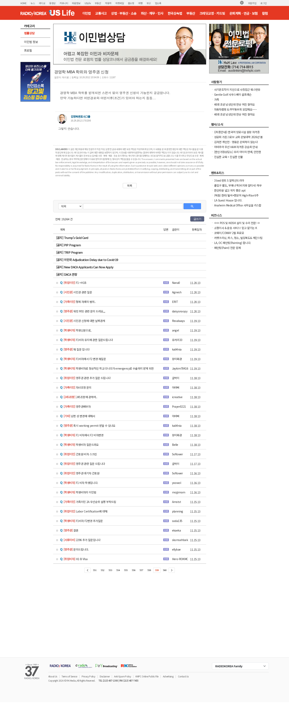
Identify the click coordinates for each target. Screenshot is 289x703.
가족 (216, 99)
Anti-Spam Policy (122, 676)
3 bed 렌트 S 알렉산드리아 (229, 180)
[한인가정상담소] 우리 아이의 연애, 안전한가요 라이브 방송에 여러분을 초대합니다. (237, 154)
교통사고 (101, 13)
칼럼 (265, 13)
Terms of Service (69, 676)
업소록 (158, 3)
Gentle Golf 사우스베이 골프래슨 (233, 94)
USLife (88, 3)
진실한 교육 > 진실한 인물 (228, 157)
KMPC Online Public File (146, 676)
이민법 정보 (31, 42)
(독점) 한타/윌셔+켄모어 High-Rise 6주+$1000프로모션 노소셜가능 (236, 197)
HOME (23, 3)
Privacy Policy (88, 676)
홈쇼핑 (131, 3)
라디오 (42, 3)
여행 (140, 3)
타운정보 (76, 3)
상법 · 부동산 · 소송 (123, 13)
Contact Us (183, 676)
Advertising (168, 676)
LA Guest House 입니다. (228, 200)
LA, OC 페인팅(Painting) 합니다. (232, 243)
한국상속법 (175, 13)
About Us (52, 676)
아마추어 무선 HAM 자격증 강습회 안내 (236, 147)
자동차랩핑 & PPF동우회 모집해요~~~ (235, 109)
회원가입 (252, 3)
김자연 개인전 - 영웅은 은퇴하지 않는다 (236, 142)
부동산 (98, 3)
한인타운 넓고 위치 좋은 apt (230, 190)
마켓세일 (119, 3)
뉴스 (33, 3)
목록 (129, 185)
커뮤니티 (64, 3)
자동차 (108, 3)
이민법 (86, 13)
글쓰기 (197, 219)
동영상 (52, 3)
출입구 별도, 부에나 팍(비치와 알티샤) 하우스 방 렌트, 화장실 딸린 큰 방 (238, 187)
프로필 (28, 50)
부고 (149, 3)
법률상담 (29, 33)
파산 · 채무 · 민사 (152, 13)
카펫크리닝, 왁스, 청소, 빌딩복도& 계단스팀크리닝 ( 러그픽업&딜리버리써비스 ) (238, 240)
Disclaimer (105, 676)
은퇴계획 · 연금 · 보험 (243, 13)
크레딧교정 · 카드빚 (212, 13)
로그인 (263, 3)
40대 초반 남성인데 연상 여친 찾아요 (234, 104)
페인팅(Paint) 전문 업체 (227, 248)
